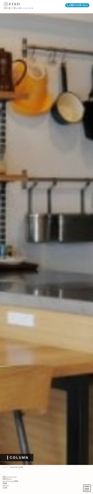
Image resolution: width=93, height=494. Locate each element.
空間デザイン (7, 479)
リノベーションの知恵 (10, 481)
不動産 (4, 483)
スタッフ (5, 485)
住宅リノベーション (9, 477)
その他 (4, 487)
